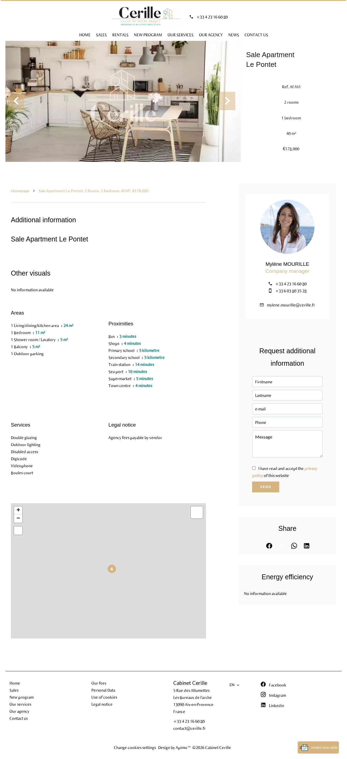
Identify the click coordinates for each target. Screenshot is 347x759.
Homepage (20, 190)
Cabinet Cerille (190, 683)
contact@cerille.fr (189, 728)
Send (265, 487)
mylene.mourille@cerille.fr (291, 304)
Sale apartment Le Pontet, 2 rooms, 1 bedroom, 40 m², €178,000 (93, 190)
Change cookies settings (135, 747)
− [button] (18, 519)
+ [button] (18, 510)
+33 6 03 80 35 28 (291, 290)
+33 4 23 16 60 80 (212, 16)
